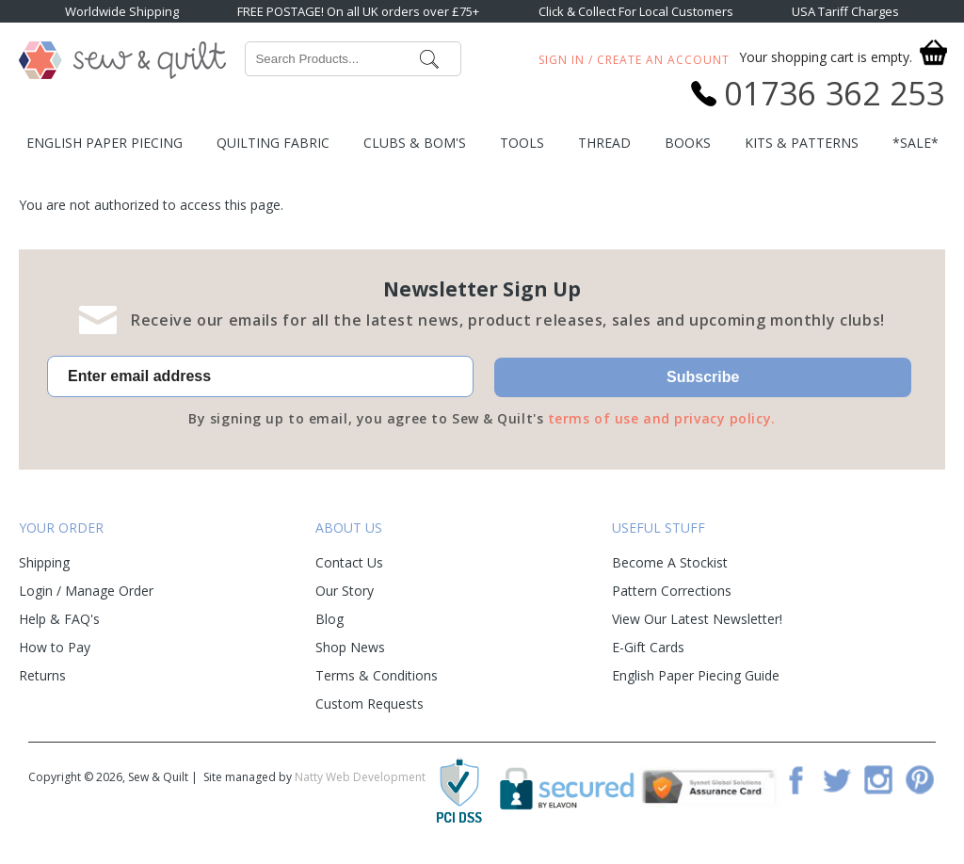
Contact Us (349, 562)
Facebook (795, 779)
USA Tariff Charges (845, 11)
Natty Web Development (360, 777)
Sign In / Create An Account (634, 60)
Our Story (344, 591)
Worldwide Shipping (122, 11)
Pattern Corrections (671, 591)
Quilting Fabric (273, 143)
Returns (42, 675)
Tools (522, 143)
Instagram (878, 779)
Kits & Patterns (802, 143)
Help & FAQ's (59, 619)
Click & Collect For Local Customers (635, 11)
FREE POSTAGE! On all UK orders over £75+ (358, 11)
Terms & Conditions (376, 675)
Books (688, 143)
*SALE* (915, 143)
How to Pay (54, 647)
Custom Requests (369, 703)
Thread (604, 143)
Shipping (44, 562)
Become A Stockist (670, 562)
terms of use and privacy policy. (662, 418)
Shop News (350, 647)
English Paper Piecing (104, 143)
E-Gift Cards (648, 647)
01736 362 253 (834, 93)
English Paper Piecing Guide (695, 675)
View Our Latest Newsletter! (697, 619)
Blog (329, 619)
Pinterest (920, 779)
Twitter (837, 779)
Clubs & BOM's (414, 143)
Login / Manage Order (86, 591)
